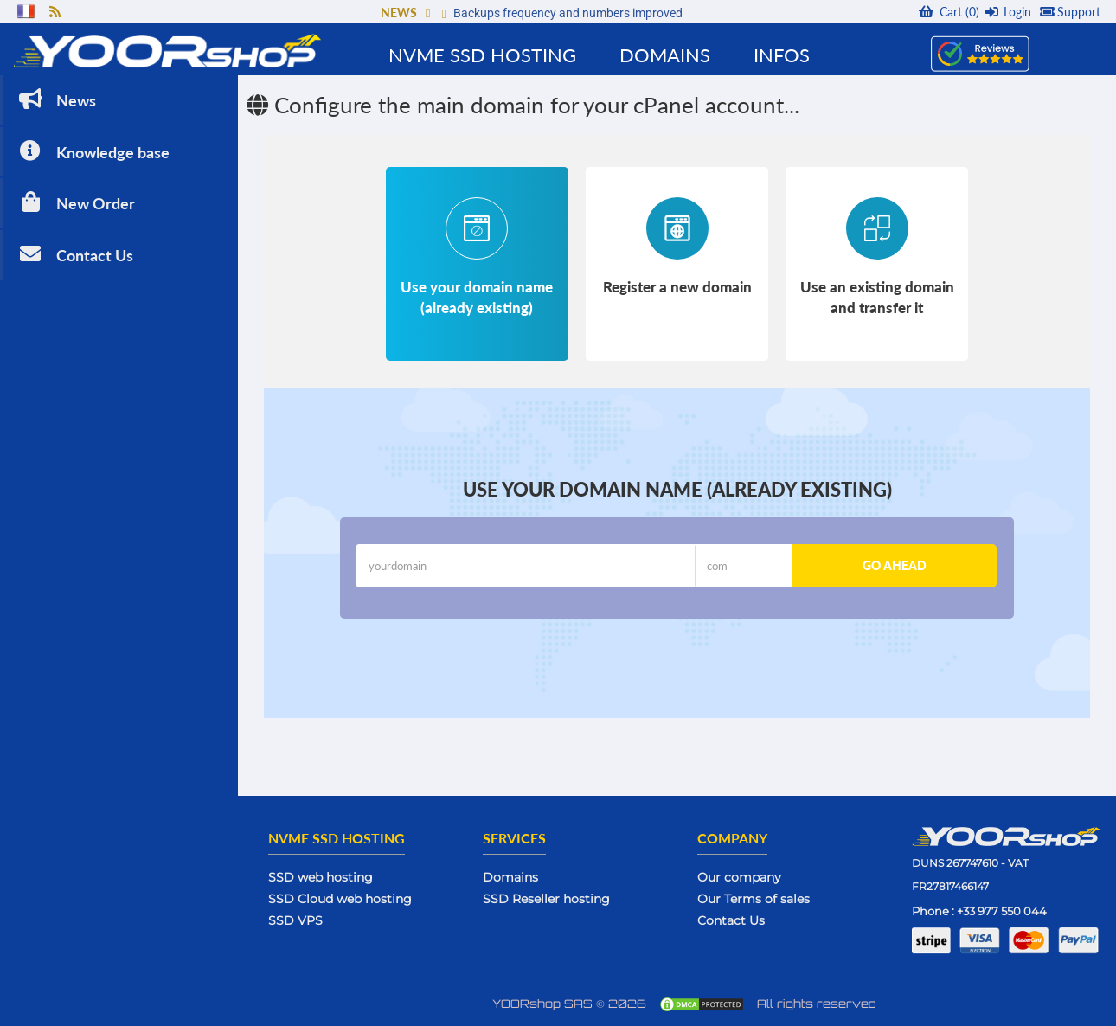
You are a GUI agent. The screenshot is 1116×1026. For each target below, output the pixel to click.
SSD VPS (295, 920)
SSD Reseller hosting (546, 899)
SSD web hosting (320, 877)
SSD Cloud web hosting (340, 899)
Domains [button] (664, 55)
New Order (75, 202)
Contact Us (74, 254)
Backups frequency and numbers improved (568, 13)
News (56, 99)
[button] (427, 12)
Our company (739, 877)
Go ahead (895, 565)
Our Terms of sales (753, 899)
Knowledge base (93, 151)
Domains (510, 877)
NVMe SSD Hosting (482, 55)
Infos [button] (782, 55)
